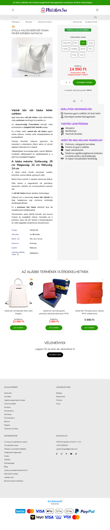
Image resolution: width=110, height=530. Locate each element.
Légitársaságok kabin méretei (14, 403)
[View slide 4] (34, 78)
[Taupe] (91, 45)
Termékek (7, 399)
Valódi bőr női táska (45, 24)
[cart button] (97, 10)
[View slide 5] (36, 78)
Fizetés (6, 459)
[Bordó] (83, 51)
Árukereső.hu (55, 506)
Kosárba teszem (84, 85)
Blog (6, 469)
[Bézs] (76, 45)
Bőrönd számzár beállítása (13, 484)
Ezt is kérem (18, 330)
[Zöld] (82, 57)
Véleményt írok (55, 357)
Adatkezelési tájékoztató (12, 455)
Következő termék (91, 24)
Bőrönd (7, 424)
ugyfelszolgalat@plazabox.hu (67, 451)
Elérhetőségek (9, 466)
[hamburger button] (12, 10)
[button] (74, 103)
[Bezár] (98, 2)
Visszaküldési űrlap (11, 448)
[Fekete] (65, 51)
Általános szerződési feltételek (15, 452)
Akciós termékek (10, 406)
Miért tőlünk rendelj (11, 476)
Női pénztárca (9, 413)
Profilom (59, 403)
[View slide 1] (26, 78)
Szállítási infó (9, 480)
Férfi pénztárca (9, 421)
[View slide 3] (32, 78)
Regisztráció (60, 399)
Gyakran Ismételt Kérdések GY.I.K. (16, 473)
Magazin (7, 428)
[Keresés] (55, 17)
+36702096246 (62, 448)
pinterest (66, 456)
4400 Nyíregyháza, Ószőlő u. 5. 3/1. (68, 444)
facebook (56, 456)
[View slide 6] (39, 78)
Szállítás (7, 462)
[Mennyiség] (66, 85)
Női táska (29, 24)
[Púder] (74, 57)
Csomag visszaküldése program (15, 444)
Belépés (59, 396)
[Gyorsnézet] (31, 290)
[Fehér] (83, 45)
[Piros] (91, 51)
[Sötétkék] (74, 51)
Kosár (58, 406)
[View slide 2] (29, 78)
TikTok (76, 456)
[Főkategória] (16, 24)
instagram (61, 456)
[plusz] (69, 85)
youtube (71, 456)
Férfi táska (7, 417)
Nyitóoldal (8, 396)
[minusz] (63, 85)
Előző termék (77, 24)
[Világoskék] (67, 45)
